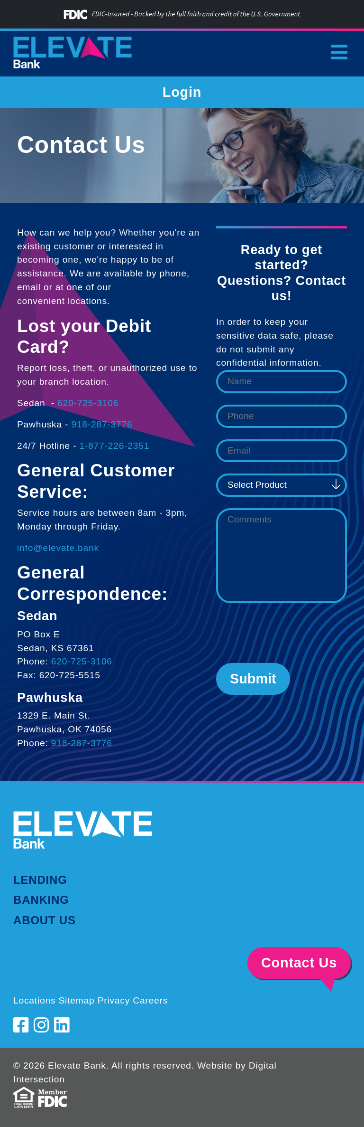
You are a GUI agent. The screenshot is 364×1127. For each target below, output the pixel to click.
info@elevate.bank (58, 548)
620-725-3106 (87, 403)
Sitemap (76, 1000)
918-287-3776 (101, 424)
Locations (34, 1000)
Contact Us (299, 962)
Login (182, 92)
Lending (40, 879)
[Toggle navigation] (339, 52)
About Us (44, 920)
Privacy (114, 1000)
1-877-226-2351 (114, 446)
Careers (150, 1000)
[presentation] (288, 633)
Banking (41, 899)
